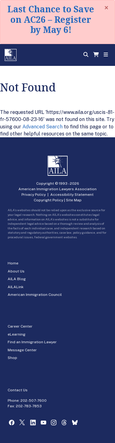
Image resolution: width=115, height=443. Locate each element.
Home (13, 263)
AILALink (16, 287)
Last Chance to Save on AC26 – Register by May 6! (50, 19)
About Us (16, 271)
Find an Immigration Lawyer (32, 342)
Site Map (74, 200)
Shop (12, 358)
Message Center (22, 350)
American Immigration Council (35, 294)
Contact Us (18, 390)
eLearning (16, 334)
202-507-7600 (34, 400)
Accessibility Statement (72, 194)
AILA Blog (17, 279)
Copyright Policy (48, 200)
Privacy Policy (33, 194)
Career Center (20, 326)
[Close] (106, 7)
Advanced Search (42, 127)
